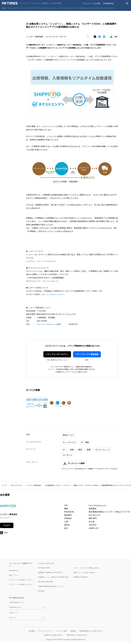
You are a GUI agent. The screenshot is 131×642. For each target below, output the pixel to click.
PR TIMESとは (14, 570)
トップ (4, 485)
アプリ (33, 8)
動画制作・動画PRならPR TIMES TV (50, 572)
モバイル (24, 8)
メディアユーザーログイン (57, 354)
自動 (72, 450)
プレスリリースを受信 (91, 3)
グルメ (102, 8)
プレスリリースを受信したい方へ (20, 580)
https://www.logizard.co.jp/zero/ (53, 294)
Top (3, 8)
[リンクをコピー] (116, 37)
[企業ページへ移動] (8, 507)
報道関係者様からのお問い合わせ (90, 631)
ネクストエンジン (103, 450)
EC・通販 (85, 442)
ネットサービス (69, 442)
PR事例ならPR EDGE (80, 577)
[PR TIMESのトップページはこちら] (31, 3)
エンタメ (42, 8)
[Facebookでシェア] (99, 37)
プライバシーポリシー (45, 631)
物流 (80, 450)
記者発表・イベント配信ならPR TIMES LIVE (53, 577)
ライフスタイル (81, 8)
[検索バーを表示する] (127, 3)
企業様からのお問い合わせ (53, 635)
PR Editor (41, 591)
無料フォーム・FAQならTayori (84, 572)
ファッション (67, 8)
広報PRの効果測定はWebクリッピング (51, 586)
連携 (89, 450)
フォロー (7, 525)
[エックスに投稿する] (95, 37)
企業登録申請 (108, 3)
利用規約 (73, 631)
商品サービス (68, 435)
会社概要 (32, 631)
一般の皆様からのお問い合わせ (76, 635)
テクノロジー (13, 8)
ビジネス (93, 8)
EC (64, 450)
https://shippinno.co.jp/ (97, 505)
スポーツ (111, 8)
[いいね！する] (88, 37)
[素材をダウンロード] (111, 37)
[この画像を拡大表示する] (37, 403)
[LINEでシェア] (104, 37)
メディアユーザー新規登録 (86, 354)
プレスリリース (16, 485)
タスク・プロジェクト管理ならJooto (86, 568)
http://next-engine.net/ (51, 281)
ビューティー (53, 8)
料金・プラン (13, 575)
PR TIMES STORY (44, 568)
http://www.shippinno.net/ (46, 261)
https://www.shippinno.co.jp (47, 324)
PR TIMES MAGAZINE (45, 582)
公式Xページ (13, 613)
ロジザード (67, 455)
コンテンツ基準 (61, 631)
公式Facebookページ (16, 602)
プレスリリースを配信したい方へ (20, 584)
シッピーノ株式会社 (33, 485)
